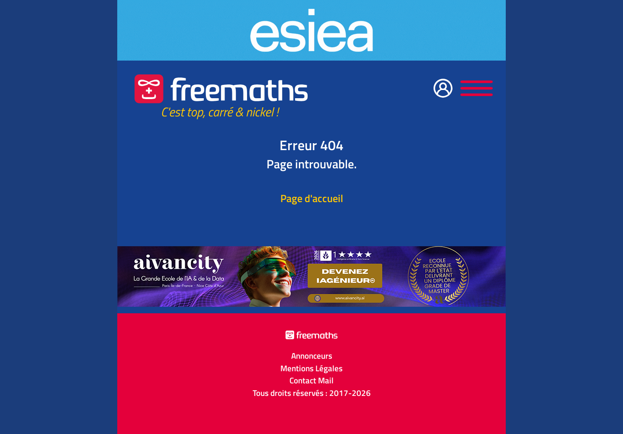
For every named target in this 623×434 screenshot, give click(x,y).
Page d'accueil (311, 198)
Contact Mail (311, 380)
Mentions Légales (311, 368)
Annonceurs (311, 356)
